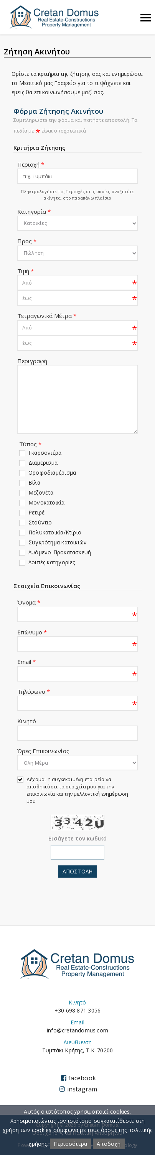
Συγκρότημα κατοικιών (57, 542)
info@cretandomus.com (77, 1030)
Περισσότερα (70, 1143)
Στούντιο (40, 522)
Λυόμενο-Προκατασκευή (59, 552)
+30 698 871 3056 (77, 1010)
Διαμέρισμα (43, 462)
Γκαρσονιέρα (44, 452)
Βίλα (34, 482)
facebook (78, 1078)
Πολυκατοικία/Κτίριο (54, 532)
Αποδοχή (108, 1143)
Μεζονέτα (41, 492)
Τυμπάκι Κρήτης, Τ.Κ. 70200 (77, 1050)
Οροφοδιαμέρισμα (52, 472)
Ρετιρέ (36, 512)
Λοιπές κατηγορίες (51, 562)
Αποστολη (77, 871)
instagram (78, 1089)
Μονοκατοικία (46, 502)
